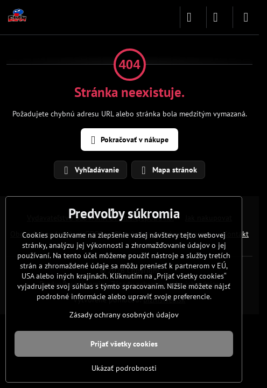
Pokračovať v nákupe (127, 140)
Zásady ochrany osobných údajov (124, 315)
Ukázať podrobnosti (124, 368)
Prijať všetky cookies (124, 344)
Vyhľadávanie (90, 170)
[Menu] (246, 17)
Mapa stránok (167, 170)
